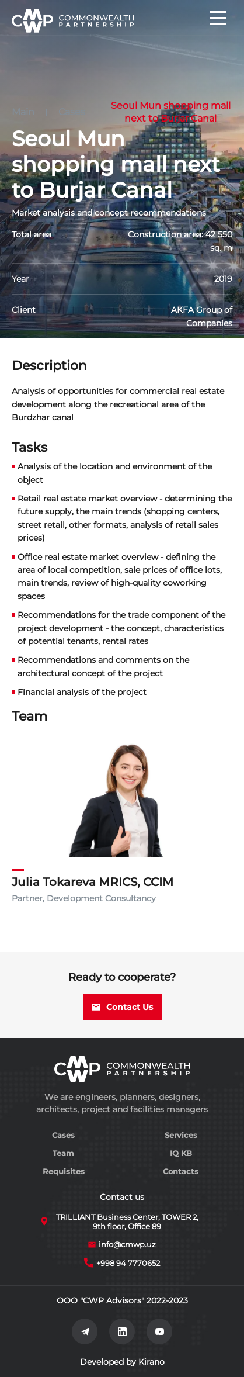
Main (23, 111)
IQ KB (181, 1153)
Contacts (180, 1171)
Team (63, 1153)
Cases (71, 111)
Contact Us (122, 1007)
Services (181, 1135)
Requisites (64, 1171)
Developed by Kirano (122, 1362)
